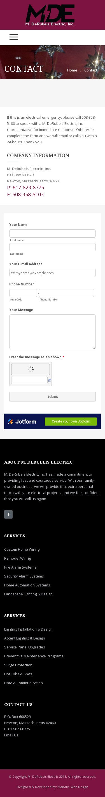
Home (72, 70)
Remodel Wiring (17, 558)
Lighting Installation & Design (28, 629)
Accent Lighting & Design (24, 638)
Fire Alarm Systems (20, 567)
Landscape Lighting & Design (28, 593)
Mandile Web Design (73, 787)
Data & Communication (23, 682)
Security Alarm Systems (24, 576)
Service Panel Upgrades (24, 647)
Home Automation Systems (27, 585)
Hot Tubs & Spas (18, 673)
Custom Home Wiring (21, 549)
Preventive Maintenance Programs (33, 655)
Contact (90, 70)
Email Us (11, 735)
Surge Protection (18, 664)
